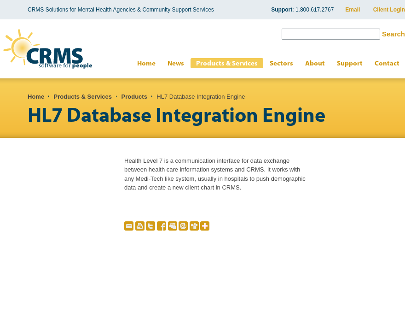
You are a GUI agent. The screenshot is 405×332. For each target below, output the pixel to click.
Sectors (281, 63)
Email (352, 9)
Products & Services (227, 63)
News (176, 63)
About (315, 63)
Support (350, 63)
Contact (387, 63)
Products (134, 96)
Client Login (389, 9)
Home (146, 63)
